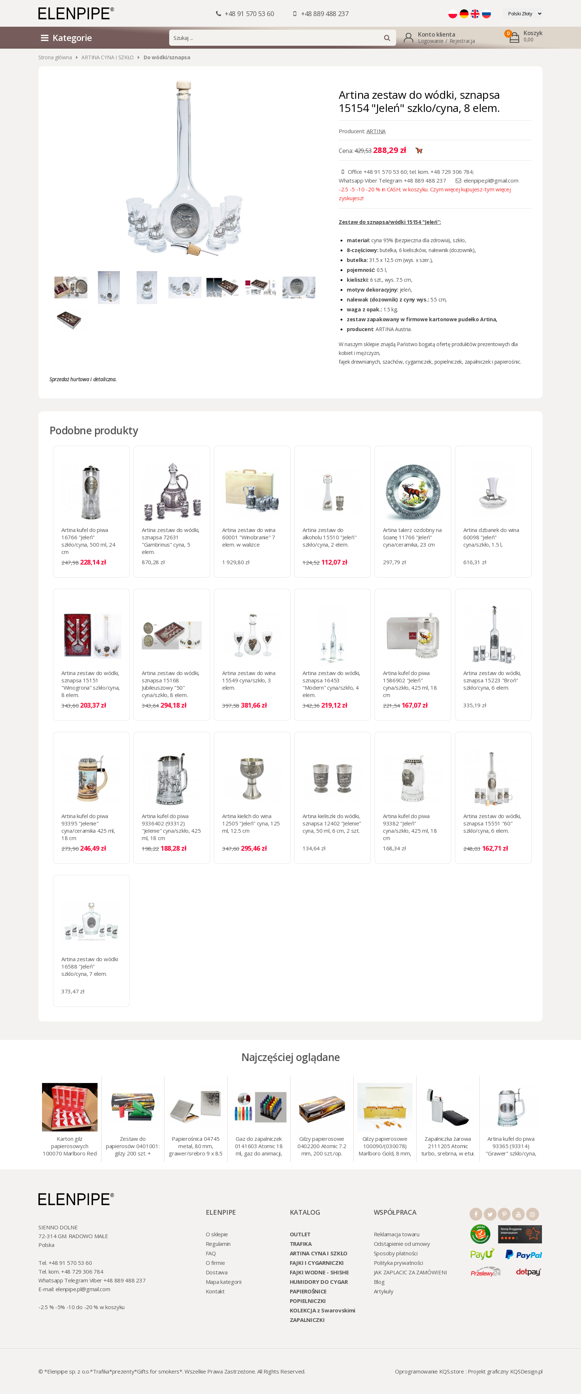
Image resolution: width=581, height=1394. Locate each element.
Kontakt (215, 1291)
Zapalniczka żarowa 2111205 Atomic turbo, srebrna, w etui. (448, 1146)
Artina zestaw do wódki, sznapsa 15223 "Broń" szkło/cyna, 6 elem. (492, 680)
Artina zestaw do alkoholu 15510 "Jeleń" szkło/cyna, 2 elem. (329, 537)
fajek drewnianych (359, 361)
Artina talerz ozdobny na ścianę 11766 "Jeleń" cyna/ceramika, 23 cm (412, 537)
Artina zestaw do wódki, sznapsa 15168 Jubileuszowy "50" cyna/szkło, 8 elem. (171, 683)
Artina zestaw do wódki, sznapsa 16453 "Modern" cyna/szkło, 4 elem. (331, 683)
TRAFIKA (301, 1243)
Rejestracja (462, 40)
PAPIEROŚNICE (308, 1291)
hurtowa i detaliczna (92, 379)
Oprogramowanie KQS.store (429, 1371)
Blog (379, 1281)
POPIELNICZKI (308, 1300)
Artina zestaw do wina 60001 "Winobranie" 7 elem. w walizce (249, 537)
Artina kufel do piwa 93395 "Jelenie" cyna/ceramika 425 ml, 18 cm (88, 827)
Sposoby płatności (396, 1253)
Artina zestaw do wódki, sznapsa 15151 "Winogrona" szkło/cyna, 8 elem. (90, 683)
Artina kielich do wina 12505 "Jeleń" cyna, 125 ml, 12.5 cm (251, 823)
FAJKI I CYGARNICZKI (317, 1262)
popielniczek (447, 361)
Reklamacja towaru (396, 1234)
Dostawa (217, 1272)
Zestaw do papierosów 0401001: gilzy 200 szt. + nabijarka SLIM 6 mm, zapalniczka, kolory (132, 1146)
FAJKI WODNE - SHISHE (319, 1272)
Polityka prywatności (398, 1262)
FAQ (211, 1253)
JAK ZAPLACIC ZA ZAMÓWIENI (410, 1272)
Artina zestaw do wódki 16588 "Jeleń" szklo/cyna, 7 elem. (89, 966)
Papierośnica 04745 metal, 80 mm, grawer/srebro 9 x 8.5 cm (196, 1146)
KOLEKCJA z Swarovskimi (322, 1310)
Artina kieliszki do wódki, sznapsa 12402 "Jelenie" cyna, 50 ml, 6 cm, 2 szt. (332, 823)
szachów (393, 361)
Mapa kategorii (224, 1281)
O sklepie (217, 1234)
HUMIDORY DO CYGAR (319, 1281)
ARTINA (376, 131)
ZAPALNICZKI (307, 1319)
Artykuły (384, 1291)
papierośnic (507, 361)
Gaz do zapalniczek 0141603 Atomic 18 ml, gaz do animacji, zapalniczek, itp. (259, 1146)
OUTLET (300, 1234)
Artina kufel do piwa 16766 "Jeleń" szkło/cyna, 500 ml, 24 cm (88, 540)
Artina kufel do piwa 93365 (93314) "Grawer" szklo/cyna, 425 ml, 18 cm (511, 1146)
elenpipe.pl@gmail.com (491, 180)
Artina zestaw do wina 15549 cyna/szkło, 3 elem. (249, 680)
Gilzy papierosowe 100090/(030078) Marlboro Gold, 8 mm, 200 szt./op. (384, 1146)
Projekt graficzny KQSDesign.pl (505, 1371)
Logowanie (430, 40)
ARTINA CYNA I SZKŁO (107, 57)
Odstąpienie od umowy (402, 1243)
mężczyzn (367, 352)
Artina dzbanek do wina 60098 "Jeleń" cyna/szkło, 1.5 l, (491, 537)
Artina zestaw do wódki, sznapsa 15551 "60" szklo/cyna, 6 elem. (492, 823)
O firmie (215, 1262)
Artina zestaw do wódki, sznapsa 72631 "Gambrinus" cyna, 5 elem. (171, 540)
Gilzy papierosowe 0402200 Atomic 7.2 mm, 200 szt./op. (321, 1146)
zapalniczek (478, 361)
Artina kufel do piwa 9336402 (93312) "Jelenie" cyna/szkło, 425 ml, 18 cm (171, 827)
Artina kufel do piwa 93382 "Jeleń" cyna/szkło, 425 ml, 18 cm (410, 827)
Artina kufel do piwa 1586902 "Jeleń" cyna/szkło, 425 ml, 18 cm (410, 683)
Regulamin (218, 1243)
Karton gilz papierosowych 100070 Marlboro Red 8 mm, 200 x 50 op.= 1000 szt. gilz (69, 1146)
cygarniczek (418, 361)
